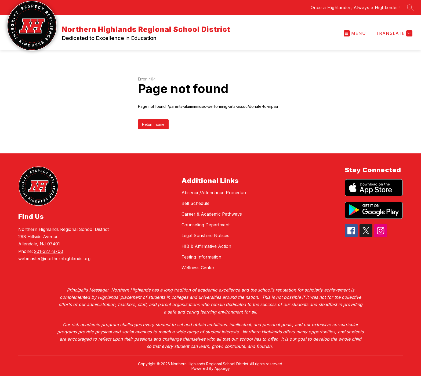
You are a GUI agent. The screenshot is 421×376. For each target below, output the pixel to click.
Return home (153, 124)
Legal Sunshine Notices (205, 235)
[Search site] (410, 7)
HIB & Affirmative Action (206, 246)
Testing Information (201, 257)
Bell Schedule (195, 203)
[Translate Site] (393, 33)
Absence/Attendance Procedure (215, 192)
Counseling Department (206, 224)
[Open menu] (355, 33)
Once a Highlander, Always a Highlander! (355, 7)
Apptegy (222, 368)
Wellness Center (198, 267)
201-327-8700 (48, 251)
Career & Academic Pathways (212, 214)
